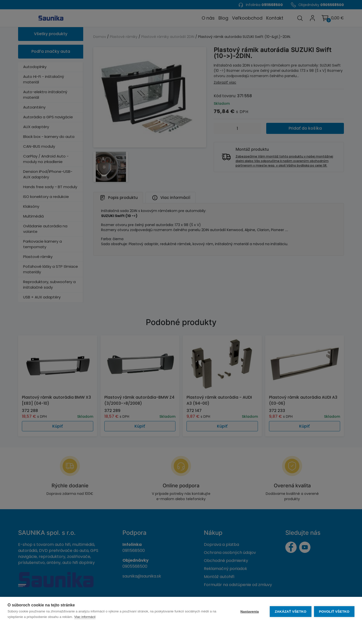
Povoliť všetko (334, 611)
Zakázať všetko (290, 611)
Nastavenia (249, 611)
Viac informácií (85, 617)
